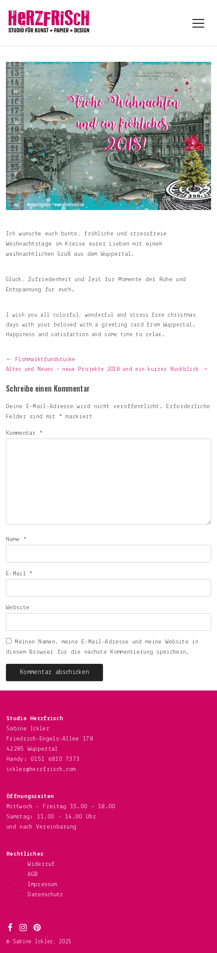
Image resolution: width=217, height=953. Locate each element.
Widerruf (41, 864)
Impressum (42, 884)
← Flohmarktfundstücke (40, 359)
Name (16, 539)
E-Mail (19, 574)
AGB (33, 874)
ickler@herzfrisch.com (40, 769)
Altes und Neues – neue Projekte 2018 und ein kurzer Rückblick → (107, 369)
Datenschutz (45, 895)
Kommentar (24, 433)
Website (17, 608)
